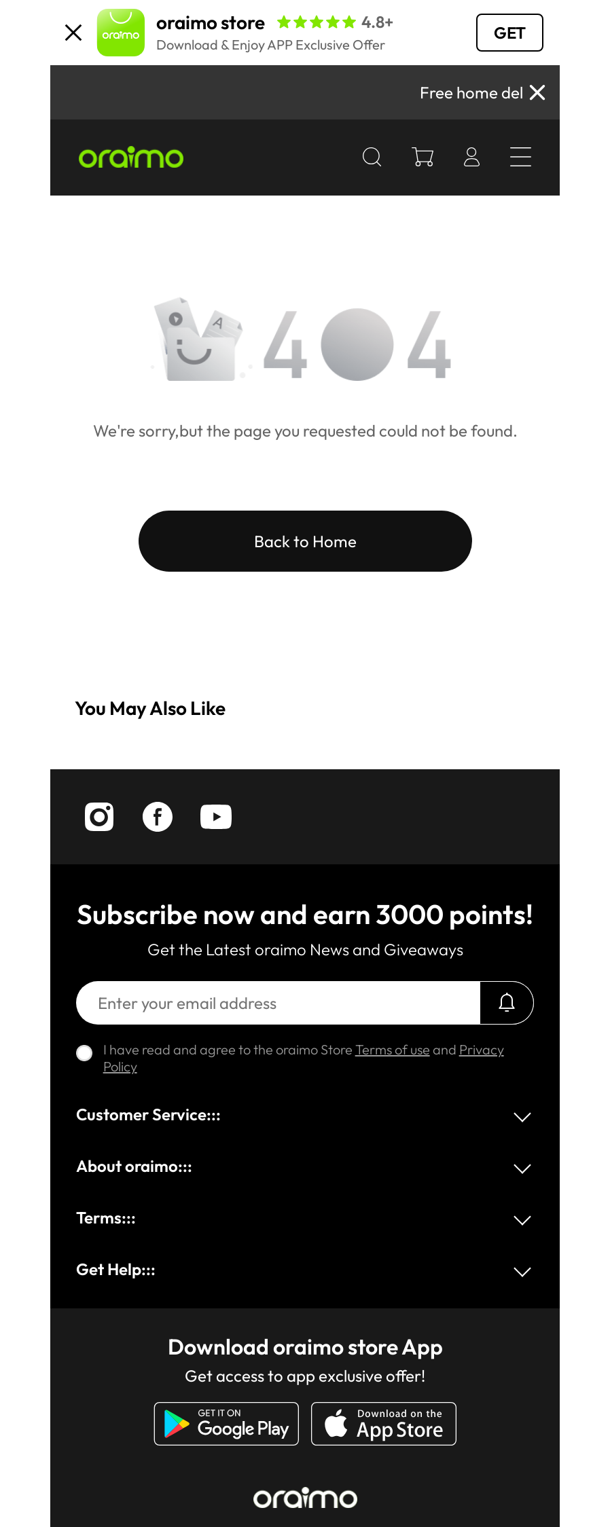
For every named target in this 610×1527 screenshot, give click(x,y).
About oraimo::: (134, 1166)
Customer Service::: (148, 1114)
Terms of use (392, 1049)
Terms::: (106, 1217)
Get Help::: (116, 1269)
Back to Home (305, 541)
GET (510, 32)
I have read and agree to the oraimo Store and (303, 1058)
